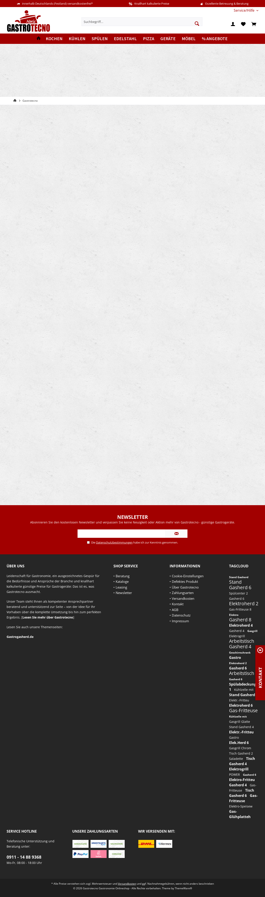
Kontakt (177, 604)
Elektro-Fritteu (242, 779)
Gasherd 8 (240, 620)
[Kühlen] (77, 39)
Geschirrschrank (239, 652)
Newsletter (124, 593)
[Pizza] (148, 39)
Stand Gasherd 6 (240, 585)
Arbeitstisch (241, 641)
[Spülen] (100, 39)
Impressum (180, 621)
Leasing (121, 587)
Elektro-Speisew (240, 806)
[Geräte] (168, 39)
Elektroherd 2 (243, 603)
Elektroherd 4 (241, 625)
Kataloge (122, 581)
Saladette (236, 759)
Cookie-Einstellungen (188, 576)
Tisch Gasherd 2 (241, 753)
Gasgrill (252, 631)
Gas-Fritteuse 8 (240, 609)
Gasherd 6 (236, 598)
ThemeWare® (183, 888)
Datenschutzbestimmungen (114, 542)
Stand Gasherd (238, 577)
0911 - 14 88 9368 (24, 857)
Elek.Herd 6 (239, 742)
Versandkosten (183, 598)
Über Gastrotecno (185, 587)
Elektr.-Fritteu (239, 700)
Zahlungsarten (183, 593)
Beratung (123, 576)
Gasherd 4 (237, 631)
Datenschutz (181, 615)
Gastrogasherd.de (20, 637)
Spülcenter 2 (238, 593)
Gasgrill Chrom (240, 748)
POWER (235, 774)
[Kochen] (54, 39)
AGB (175, 609)
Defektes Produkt (185, 581)
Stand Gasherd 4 (241, 727)
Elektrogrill (237, 636)
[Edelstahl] (125, 39)
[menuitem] (244, 10)
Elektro (233, 615)
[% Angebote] (215, 39)
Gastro (235, 657)
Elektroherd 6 (241, 705)
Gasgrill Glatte (239, 721)
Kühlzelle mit (244, 690)
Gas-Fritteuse (243, 710)
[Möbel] (189, 39)
